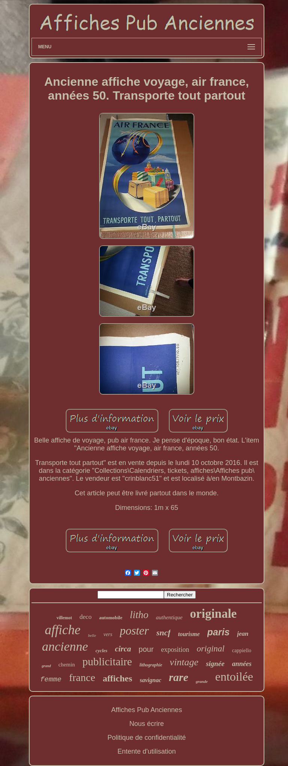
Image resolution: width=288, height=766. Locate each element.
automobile (110, 617)
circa (123, 648)
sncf (163, 632)
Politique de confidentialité (146, 737)
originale (213, 613)
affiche (62, 630)
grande (202, 681)
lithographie (151, 665)
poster (134, 630)
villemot (64, 617)
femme (51, 679)
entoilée (234, 676)
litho (139, 614)
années (242, 664)
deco (86, 616)
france (82, 677)
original (211, 648)
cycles (102, 650)
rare (178, 677)
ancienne (65, 646)
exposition (175, 649)
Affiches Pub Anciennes (146, 710)
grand (46, 666)
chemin (66, 665)
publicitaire (107, 662)
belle (92, 635)
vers (108, 634)
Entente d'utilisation (146, 751)
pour (146, 649)
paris (218, 632)
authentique (169, 617)
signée (215, 664)
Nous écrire (146, 723)
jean (242, 633)
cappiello (241, 650)
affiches (117, 678)
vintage (184, 662)
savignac (151, 680)
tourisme (189, 634)
